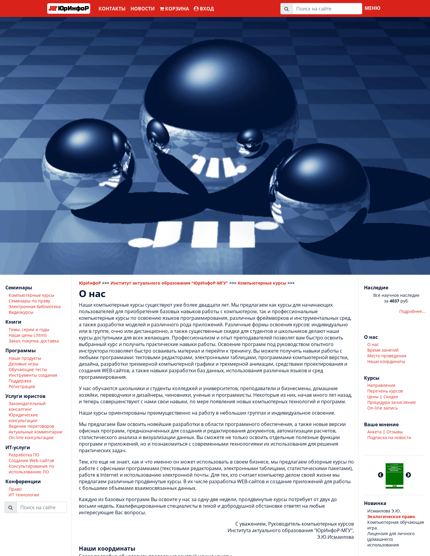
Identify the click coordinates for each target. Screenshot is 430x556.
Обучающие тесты (28, 369)
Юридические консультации (23, 417)
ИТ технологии (24, 495)
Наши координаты (386, 361)
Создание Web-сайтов (31, 460)
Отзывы (394, 432)
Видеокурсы (21, 312)
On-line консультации (31, 437)
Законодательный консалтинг (27, 406)
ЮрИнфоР (90, 283)
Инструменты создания (33, 375)
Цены (373, 396)
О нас (373, 344)
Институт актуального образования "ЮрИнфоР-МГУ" (169, 283)
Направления (381, 385)
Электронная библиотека (35, 306)
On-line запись (382, 408)
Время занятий (383, 350)
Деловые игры (24, 364)
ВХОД (204, 8)
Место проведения (386, 356)
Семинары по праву (29, 301)
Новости (142, 8)
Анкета (374, 432)
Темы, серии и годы (29, 329)
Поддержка (20, 381)
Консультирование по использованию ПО (31, 469)
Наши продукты (25, 358)
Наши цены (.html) (28, 335)
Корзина (174, 8)
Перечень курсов (385, 391)
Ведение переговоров (31, 426)
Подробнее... (412, 311)
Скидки (390, 396)
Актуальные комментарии (35, 432)
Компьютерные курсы (31, 295)
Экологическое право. (391, 516)
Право (15, 489)
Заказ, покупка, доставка (34, 341)
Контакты (112, 8)
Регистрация (22, 386)
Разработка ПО (24, 455)
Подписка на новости (389, 437)
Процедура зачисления (391, 402)
